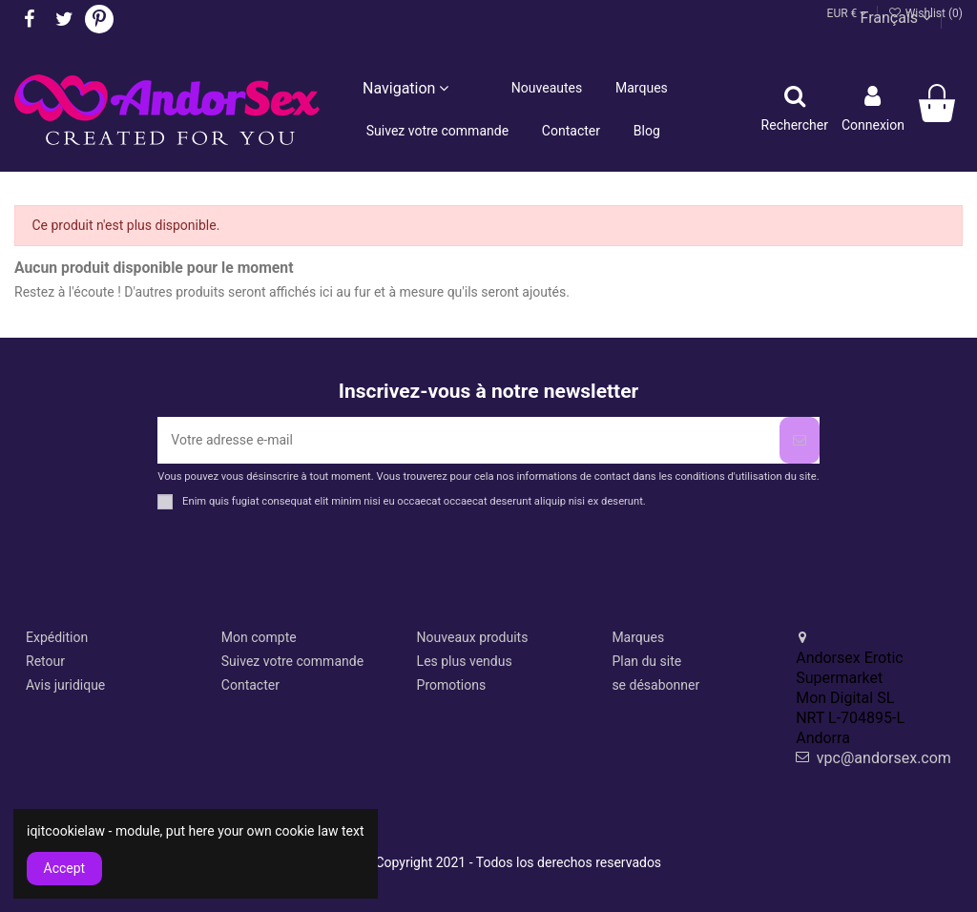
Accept (65, 868)
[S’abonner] (800, 440)
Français (896, 18)
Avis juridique (65, 685)
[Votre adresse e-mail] (468, 440)
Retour (45, 661)
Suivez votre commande (292, 661)
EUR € (847, 13)
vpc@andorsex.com (884, 758)
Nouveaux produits (473, 637)
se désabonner (655, 685)
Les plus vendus (464, 661)
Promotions (452, 685)
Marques (638, 637)
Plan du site (646, 661)
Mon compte (259, 637)
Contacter (250, 685)
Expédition (57, 637)
